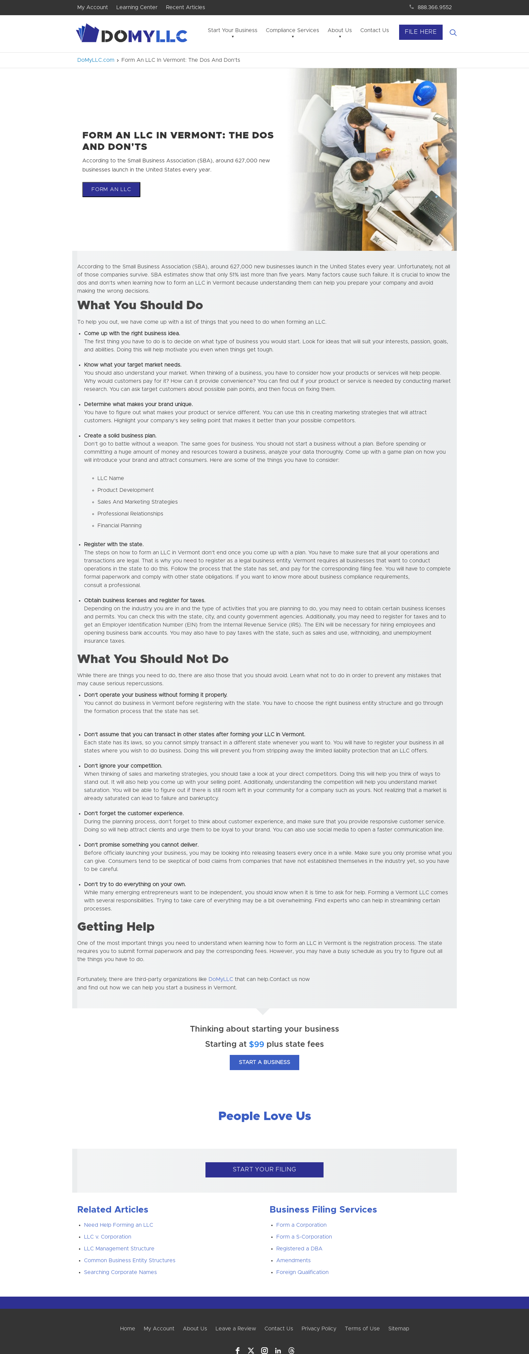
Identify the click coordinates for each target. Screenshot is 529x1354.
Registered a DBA (299, 1248)
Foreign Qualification (302, 1272)
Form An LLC (111, 189)
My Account (92, 7)
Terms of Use (362, 1328)
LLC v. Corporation (107, 1237)
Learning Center (137, 7)
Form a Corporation (301, 1225)
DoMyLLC (220, 979)
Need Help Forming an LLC (118, 1225)
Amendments (293, 1260)
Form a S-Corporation (304, 1237)
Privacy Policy (319, 1328)
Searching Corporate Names (120, 1272)
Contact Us (374, 30)
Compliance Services (292, 30)
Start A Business (264, 1062)
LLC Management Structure (119, 1248)
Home (127, 1328)
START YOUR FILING (265, 1170)
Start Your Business (232, 30)
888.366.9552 (435, 7)
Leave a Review (236, 1328)
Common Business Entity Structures (129, 1260)
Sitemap (398, 1328)
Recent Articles (185, 7)
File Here (421, 32)
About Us (340, 30)
